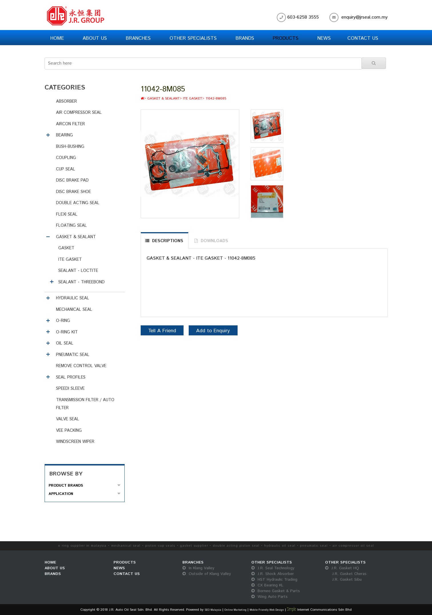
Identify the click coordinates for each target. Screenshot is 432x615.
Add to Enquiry (213, 331)
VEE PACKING (69, 430)
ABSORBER (66, 101)
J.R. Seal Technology (272, 568)
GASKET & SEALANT (76, 237)
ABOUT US (55, 568)
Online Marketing (235, 610)
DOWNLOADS (214, 241)
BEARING (64, 135)
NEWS (119, 568)
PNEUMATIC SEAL (72, 355)
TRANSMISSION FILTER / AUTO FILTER (85, 404)
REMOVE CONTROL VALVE (81, 366)
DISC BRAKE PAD (72, 180)
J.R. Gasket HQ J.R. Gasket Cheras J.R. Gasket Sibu (346, 573)
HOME (50, 562)
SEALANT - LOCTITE (78, 271)
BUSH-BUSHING (70, 147)
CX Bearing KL (267, 585)
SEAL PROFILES (70, 377)
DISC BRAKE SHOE (73, 192)
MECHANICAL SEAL (74, 310)
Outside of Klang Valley (206, 574)
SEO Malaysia (213, 610)
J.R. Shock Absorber (272, 574)
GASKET (66, 248)
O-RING (63, 321)
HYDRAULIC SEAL (72, 298)
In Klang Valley (198, 568)
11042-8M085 (216, 98)
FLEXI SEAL (66, 214)
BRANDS (53, 574)
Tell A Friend (162, 331)
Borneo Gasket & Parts (275, 591)
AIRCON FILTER (70, 124)
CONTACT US (127, 574)
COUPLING (66, 158)
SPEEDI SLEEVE (70, 388)
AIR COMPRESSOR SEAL (79, 113)
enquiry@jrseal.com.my (364, 17)
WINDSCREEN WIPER (75, 442)
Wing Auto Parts (269, 597)
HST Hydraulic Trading (274, 579)
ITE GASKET (70, 259)
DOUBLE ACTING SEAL (77, 203)
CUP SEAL (65, 169)
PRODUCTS (125, 562)
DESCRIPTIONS (167, 241)
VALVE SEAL (67, 419)
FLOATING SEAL (71, 225)
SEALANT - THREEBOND (81, 282)
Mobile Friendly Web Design (267, 610)
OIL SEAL (64, 343)
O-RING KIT (67, 332)
